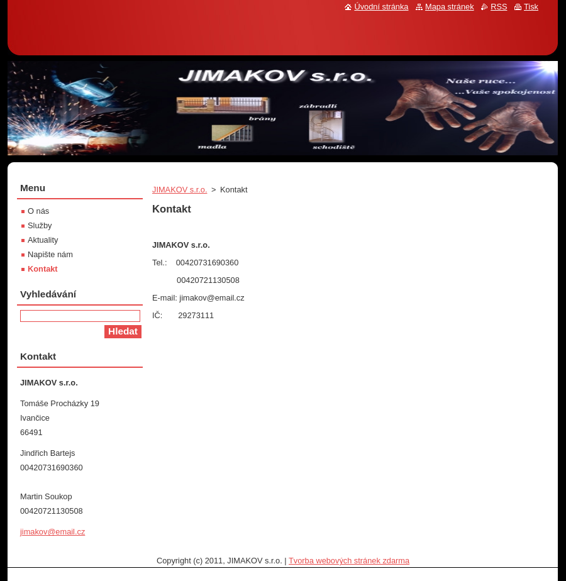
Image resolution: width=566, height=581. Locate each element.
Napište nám (50, 254)
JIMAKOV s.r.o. (179, 189)
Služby (40, 225)
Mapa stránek (449, 6)
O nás (38, 211)
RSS (499, 6)
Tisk (531, 6)
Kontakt (43, 269)
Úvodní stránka (381, 6)
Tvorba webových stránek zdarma (349, 560)
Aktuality (43, 240)
